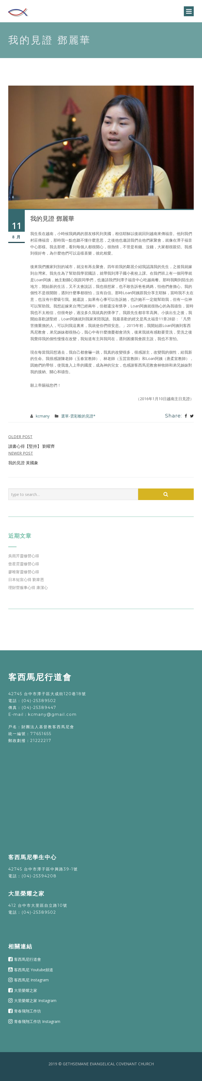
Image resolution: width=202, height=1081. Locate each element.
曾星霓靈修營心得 (23, 563)
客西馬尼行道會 (27, 959)
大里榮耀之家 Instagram (35, 1000)
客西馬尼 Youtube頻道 (33, 969)
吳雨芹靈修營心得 (23, 555)
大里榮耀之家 (25, 990)
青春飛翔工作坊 (27, 1011)
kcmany (43, 416)
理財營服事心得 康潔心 (28, 587)
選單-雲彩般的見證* (78, 416)
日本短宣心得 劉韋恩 (26, 579)
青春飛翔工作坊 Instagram (37, 1021)
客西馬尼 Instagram (31, 979)
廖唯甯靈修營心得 (23, 571)
